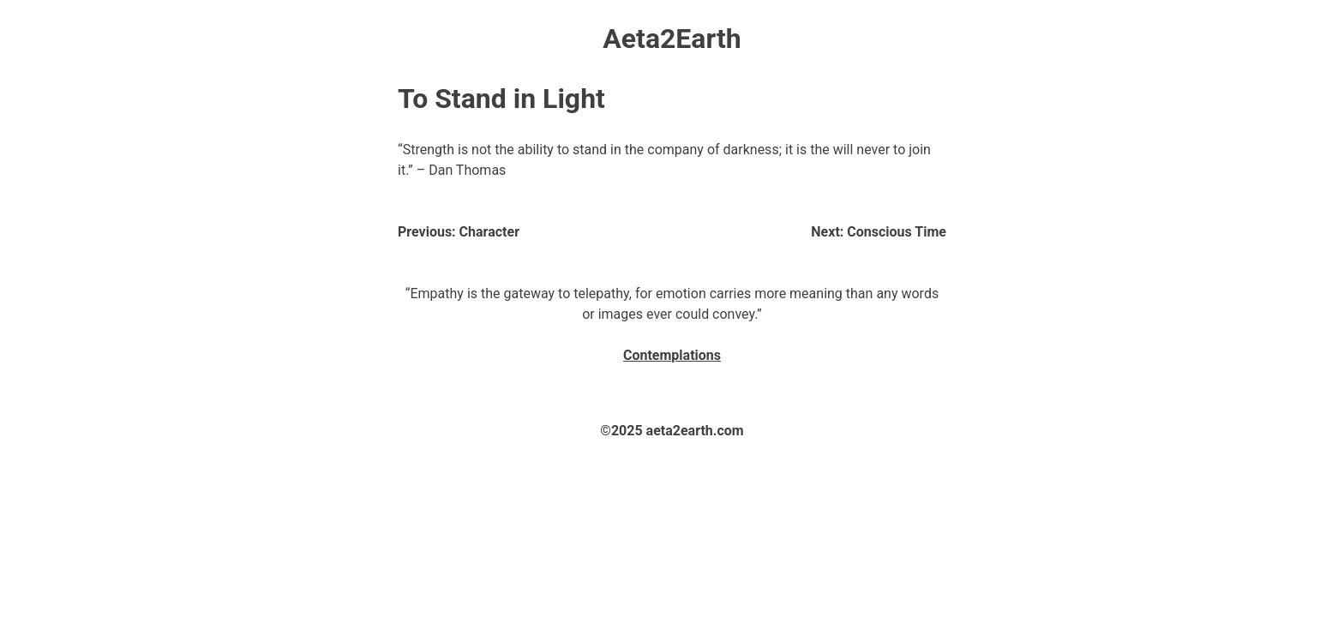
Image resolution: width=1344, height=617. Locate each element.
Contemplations (672, 355)
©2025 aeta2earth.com (671, 430)
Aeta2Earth (672, 38)
